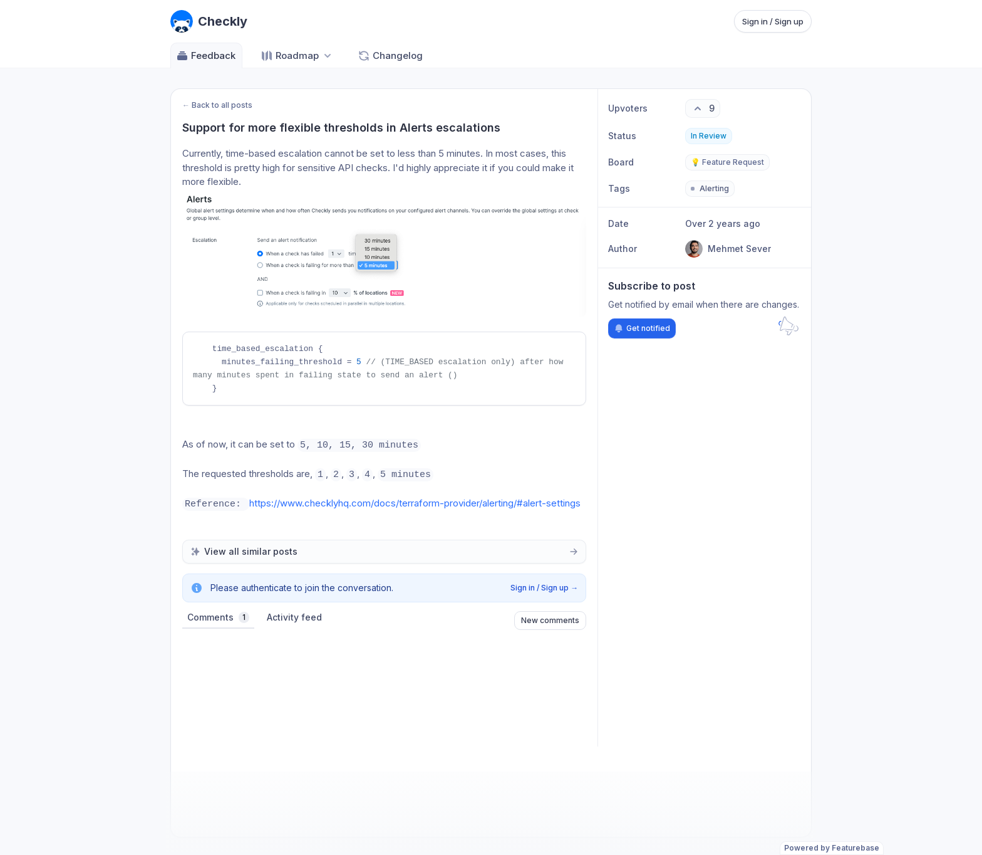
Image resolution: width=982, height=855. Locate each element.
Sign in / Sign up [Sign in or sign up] (773, 21)
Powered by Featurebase (831, 847)
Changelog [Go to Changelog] (390, 56)
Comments (218, 620)
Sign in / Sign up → (544, 590)
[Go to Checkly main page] (208, 21)
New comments (550, 622)
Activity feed (294, 619)
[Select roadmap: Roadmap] (297, 55)
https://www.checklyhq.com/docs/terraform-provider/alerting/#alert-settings (415, 505)
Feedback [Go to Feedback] (205, 56)
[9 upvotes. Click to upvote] (702, 108)
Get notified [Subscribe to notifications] (642, 328)
